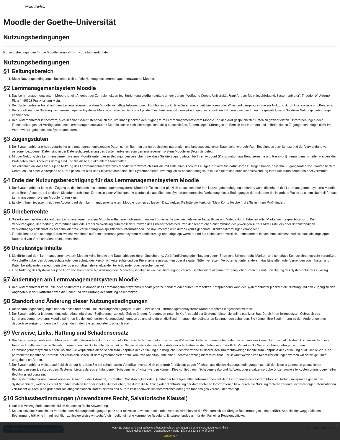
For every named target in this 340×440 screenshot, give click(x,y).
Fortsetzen (170, 436)
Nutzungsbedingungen (139, 430)
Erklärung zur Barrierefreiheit (197, 430)
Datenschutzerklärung (167, 430)
